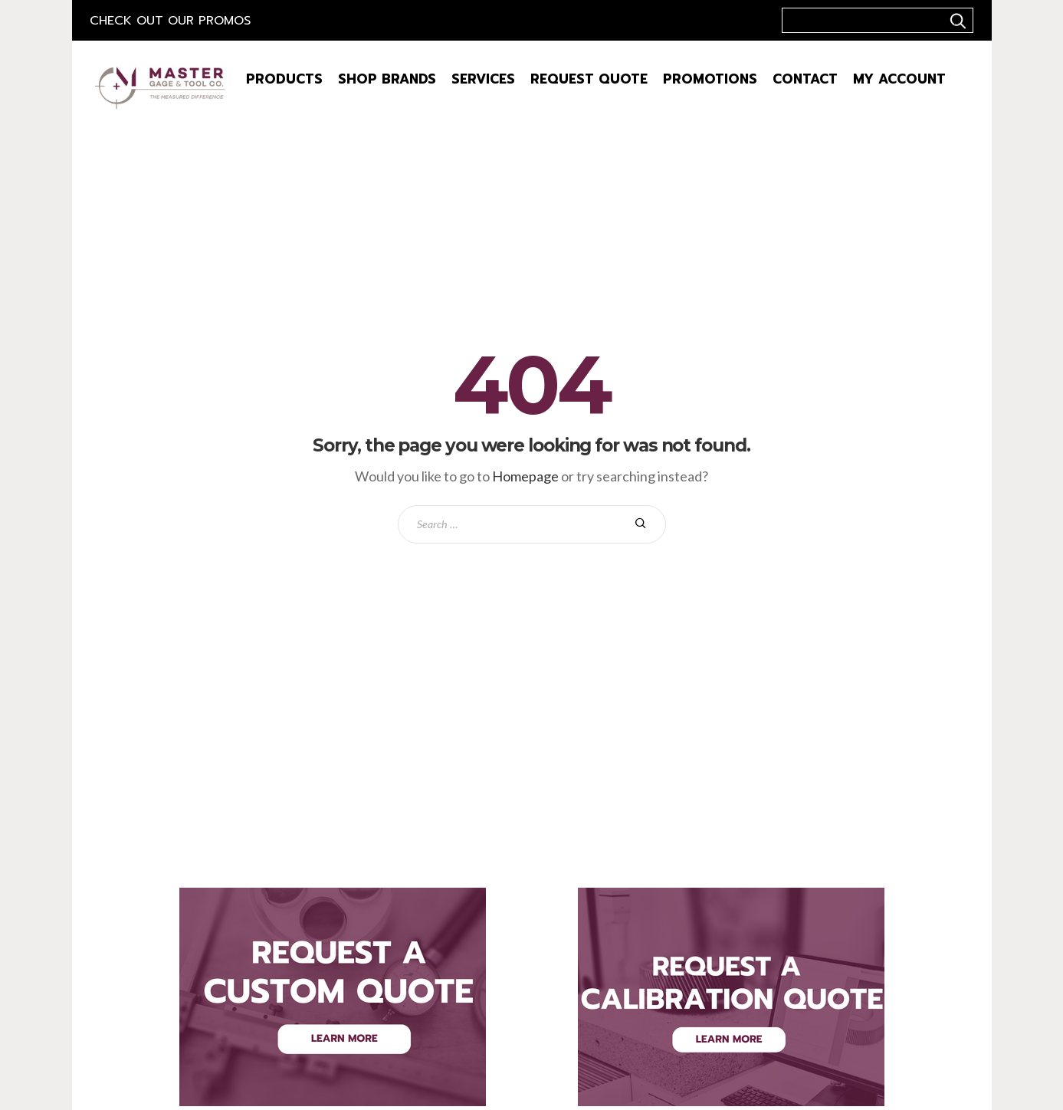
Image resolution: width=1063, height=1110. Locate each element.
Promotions (710, 79)
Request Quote (589, 79)
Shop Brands (387, 79)
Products (284, 79)
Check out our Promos (170, 20)
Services (483, 79)
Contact (805, 79)
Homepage (525, 476)
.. (955, 20)
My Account (899, 79)
